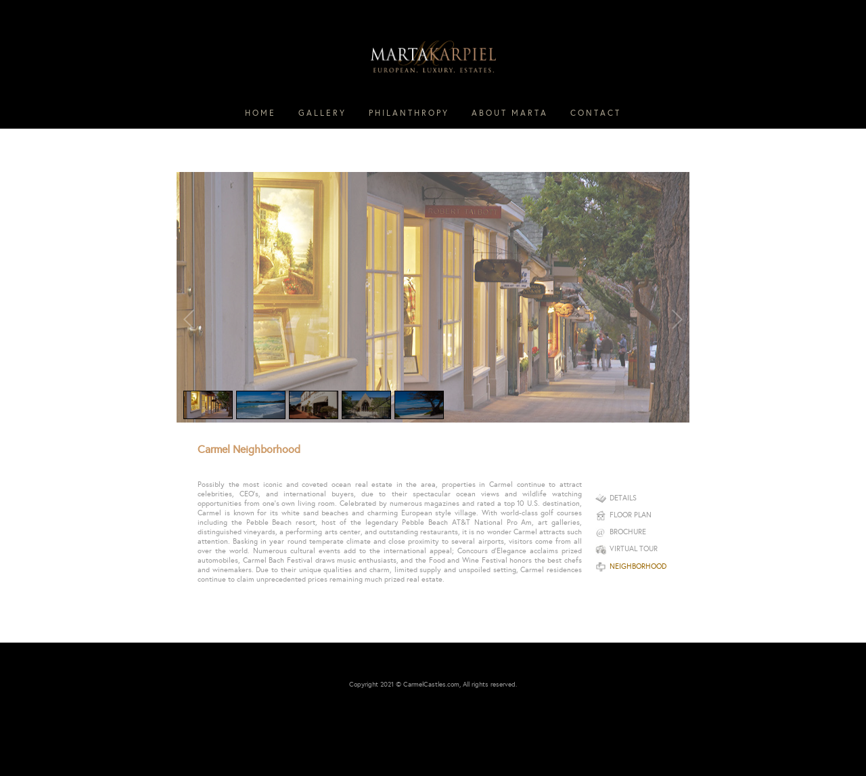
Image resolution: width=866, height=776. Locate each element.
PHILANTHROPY (409, 113)
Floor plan (623, 515)
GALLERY (322, 113)
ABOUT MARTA (510, 113)
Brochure (620, 531)
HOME (260, 113)
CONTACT (595, 113)
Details (616, 498)
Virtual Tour (626, 548)
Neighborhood (630, 566)
